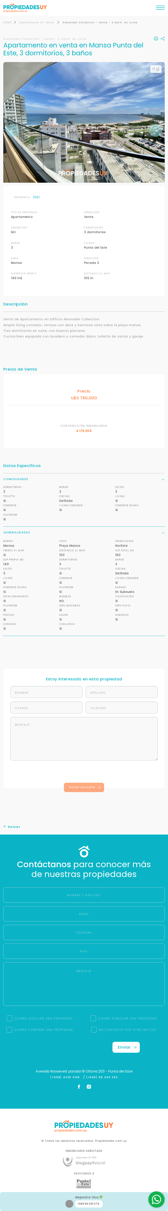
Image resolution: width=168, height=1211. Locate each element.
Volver (12, 827)
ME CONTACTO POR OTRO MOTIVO (127, 1030)
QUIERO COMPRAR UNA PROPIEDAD (43, 1030)
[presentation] (84, 772)
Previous (12, 130)
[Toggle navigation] (160, 8)
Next (155, 130)
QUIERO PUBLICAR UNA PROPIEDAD (127, 1018)
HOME (7, 22)
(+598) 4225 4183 (66, 1077)
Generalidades (84, 532)
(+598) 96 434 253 (102, 1077)
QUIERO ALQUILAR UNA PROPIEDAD (44, 1018)
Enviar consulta (85, 787)
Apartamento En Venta (37, 22)
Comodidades (84, 479)
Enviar (127, 1047)
